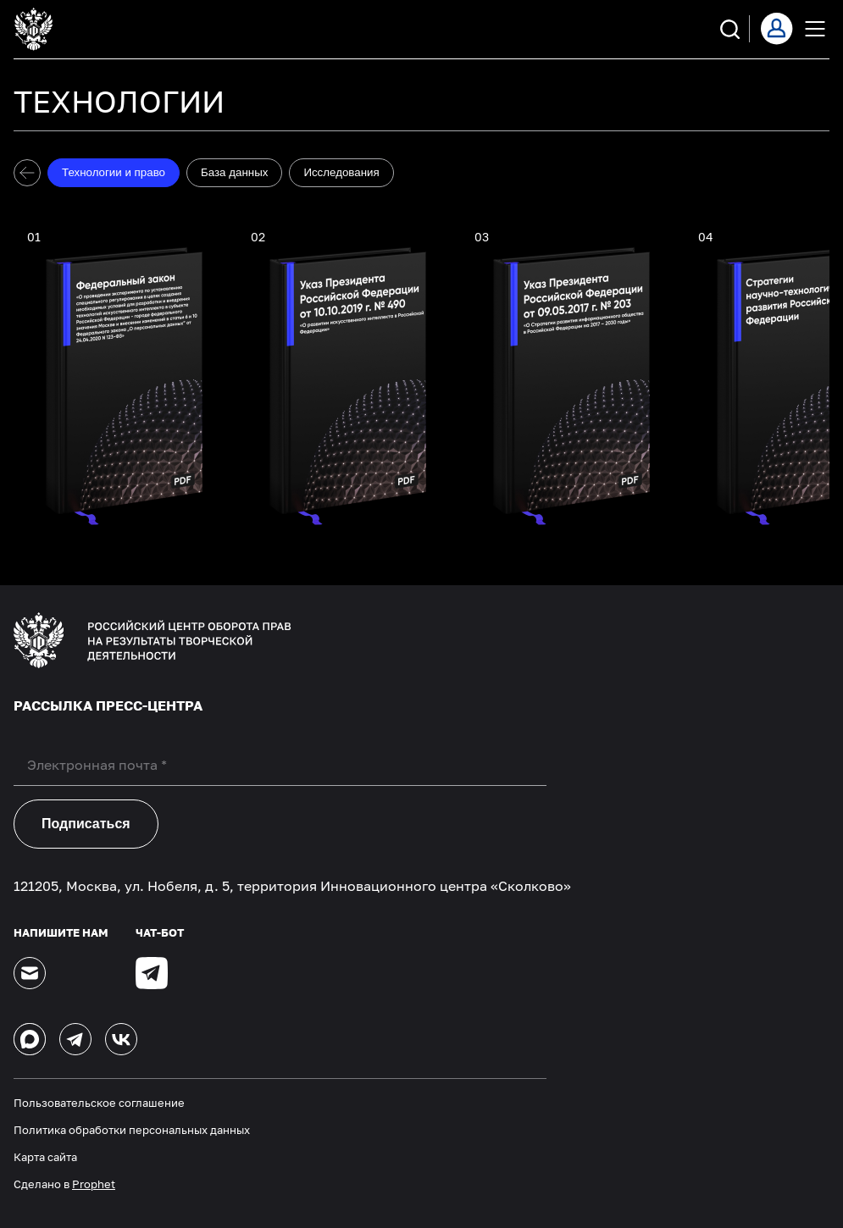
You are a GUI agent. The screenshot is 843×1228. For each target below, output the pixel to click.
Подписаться (86, 823)
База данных (234, 172)
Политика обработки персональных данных (132, 1130)
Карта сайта (45, 1157)
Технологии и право (113, 172)
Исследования (341, 172)
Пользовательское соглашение (99, 1102)
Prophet (93, 1184)
